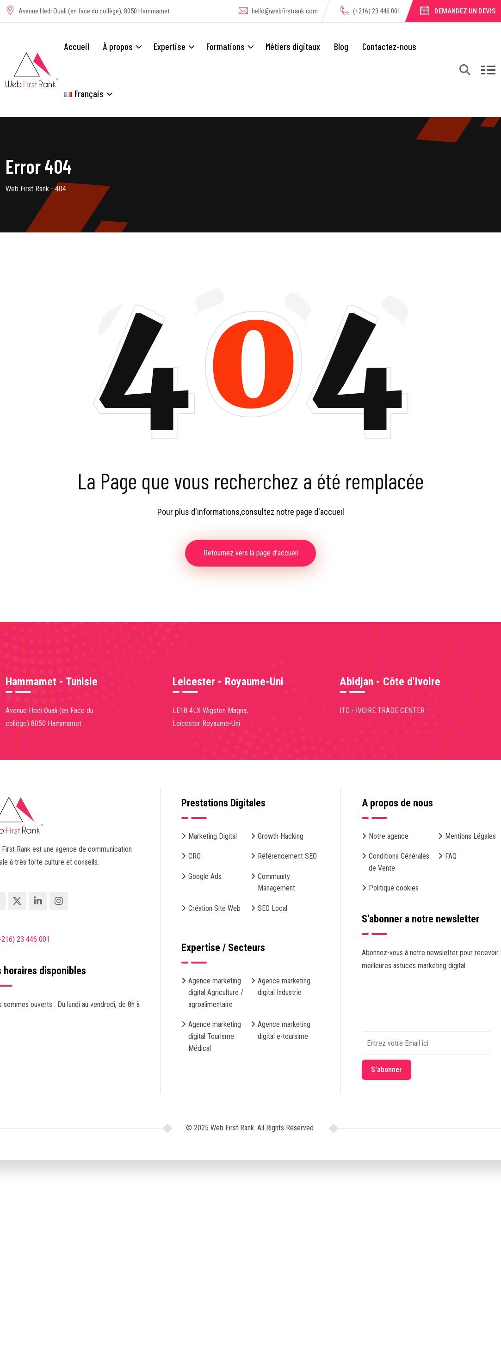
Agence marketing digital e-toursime (284, 1030)
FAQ (451, 856)
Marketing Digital (212, 836)
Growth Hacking (280, 836)
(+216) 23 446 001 (377, 11)
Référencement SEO (287, 856)
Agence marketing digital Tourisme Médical (214, 1036)
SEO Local (272, 908)
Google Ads (205, 876)
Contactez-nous (389, 46)
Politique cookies (394, 888)
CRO (194, 856)
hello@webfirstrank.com (285, 11)
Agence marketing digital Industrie (284, 986)
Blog (341, 46)
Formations (225, 46)
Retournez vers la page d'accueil (251, 553)
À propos (118, 46)
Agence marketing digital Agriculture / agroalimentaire (215, 992)
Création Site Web (214, 908)
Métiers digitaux (293, 46)
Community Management (276, 882)
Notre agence (388, 836)
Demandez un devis (464, 11)
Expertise (170, 46)
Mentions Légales (470, 836)
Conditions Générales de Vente (399, 862)
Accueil (76, 46)
